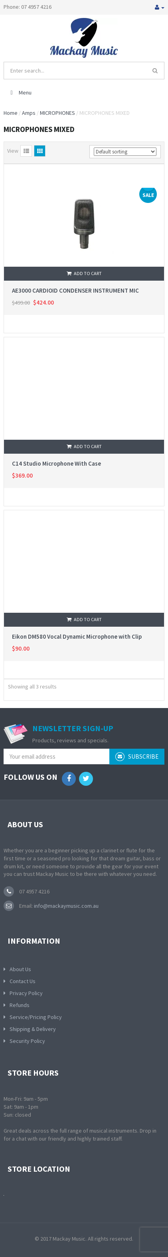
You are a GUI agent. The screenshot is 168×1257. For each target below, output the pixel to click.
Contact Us (23, 981)
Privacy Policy (26, 993)
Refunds (20, 1005)
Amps (29, 112)
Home (11, 112)
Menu (20, 92)
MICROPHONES (57, 112)
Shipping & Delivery (33, 1029)
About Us (20, 969)
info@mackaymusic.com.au (66, 905)
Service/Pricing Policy (36, 1017)
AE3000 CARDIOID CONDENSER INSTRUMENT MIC (75, 290)
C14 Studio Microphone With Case (56, 463)
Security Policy (27, 1041)
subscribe (136, 756)
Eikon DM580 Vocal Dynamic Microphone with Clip (77, 636)
